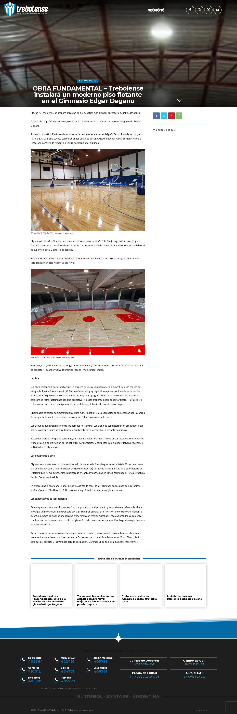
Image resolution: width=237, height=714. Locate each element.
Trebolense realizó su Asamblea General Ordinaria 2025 (139, 598)
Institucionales (87, 81)
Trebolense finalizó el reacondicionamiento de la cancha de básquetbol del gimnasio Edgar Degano (48, 600)
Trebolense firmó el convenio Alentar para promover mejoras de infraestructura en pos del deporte (95, 600)
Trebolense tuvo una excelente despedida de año (185, 597)
